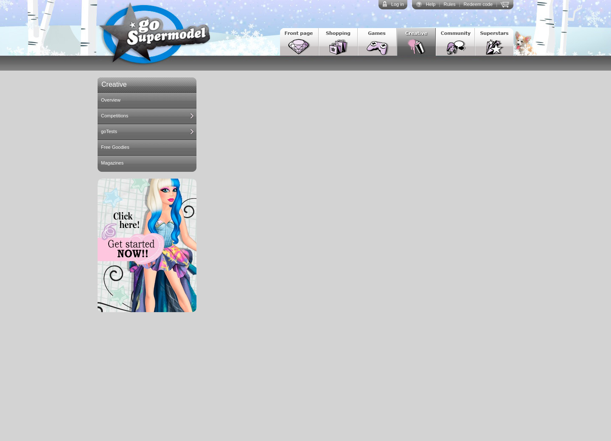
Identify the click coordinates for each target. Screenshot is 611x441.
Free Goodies (115, 147)
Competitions (114, 115)
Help (431, 4)
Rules (449, 4)
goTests (109, 131)
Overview (111, 99)
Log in (397, 4)
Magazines (112, 162)
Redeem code (478, 4)
